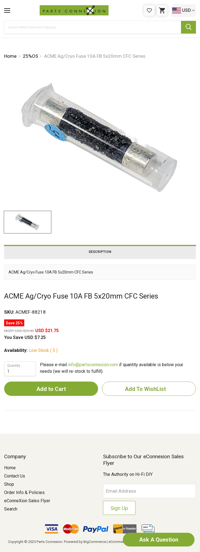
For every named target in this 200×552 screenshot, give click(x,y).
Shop (9, 484)
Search (10, 509)
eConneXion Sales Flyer (27, 500)
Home (10, 467)
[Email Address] (149, 491)
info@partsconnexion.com (93, 364)
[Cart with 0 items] (161, 10)
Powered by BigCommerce (85, 542)
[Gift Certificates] (149, 10)
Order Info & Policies (24, 492)
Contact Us (14, 476)
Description (100, 252)
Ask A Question (158, 539)
